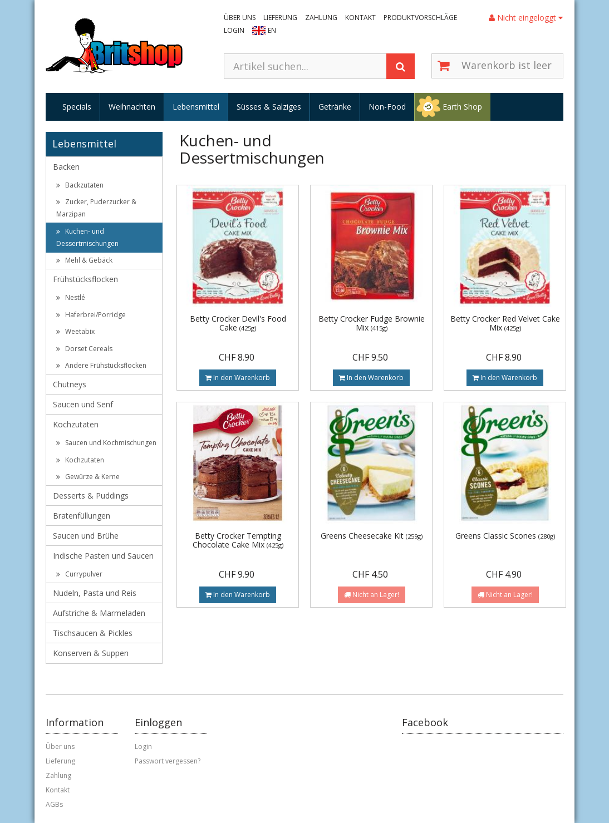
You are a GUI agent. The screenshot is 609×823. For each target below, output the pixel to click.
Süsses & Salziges (269, 106)
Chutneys (69, 384)
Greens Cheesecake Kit (372, 535)
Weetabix (75, 331)
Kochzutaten (76, 424)
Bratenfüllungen (81, 515)
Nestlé (70, 297)
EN (272, 30)
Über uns (240, 17)
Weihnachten (132, 106)
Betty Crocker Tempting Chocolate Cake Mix (238, 539)
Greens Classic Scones (505, 535)
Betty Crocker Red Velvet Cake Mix (505, 322)
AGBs (54, 804)
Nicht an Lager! (371, 594)
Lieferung (280, 17)
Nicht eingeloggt (526, 17)
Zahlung (321, 17)
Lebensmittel (196, 106)
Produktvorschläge (420, 17)
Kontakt (360, 17)
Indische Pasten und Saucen (103, 555)
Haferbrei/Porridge (91, 314)
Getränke (334, 106)
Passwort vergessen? (167, 761)
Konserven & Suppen (91, 653)
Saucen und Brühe (86, 535)
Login (234, 30)
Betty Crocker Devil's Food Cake (238, 322)
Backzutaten (80, 185)
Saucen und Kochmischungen (106, 442)
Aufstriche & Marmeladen (99, 613)
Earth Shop (462, 106)
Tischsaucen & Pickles (92, 633)
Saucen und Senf (83, 404)
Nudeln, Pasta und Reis (94, 593)
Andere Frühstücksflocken (101, 365)
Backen (66, 166)
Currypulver (79, 574)
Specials (76, 106)
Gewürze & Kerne (88, 476)
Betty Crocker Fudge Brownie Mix (371, 322)
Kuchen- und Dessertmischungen (87, 237)
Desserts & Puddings (91, 495)
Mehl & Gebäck (84, 260)
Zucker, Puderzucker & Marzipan (96, 208)
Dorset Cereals (84, 348)
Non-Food (387, 106)
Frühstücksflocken (85, 279)
